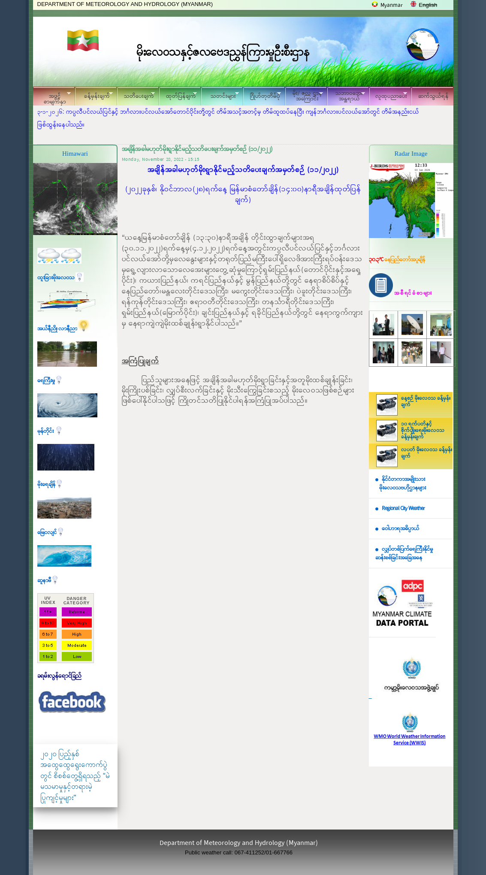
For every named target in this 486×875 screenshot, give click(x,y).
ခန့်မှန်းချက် (94, 95)
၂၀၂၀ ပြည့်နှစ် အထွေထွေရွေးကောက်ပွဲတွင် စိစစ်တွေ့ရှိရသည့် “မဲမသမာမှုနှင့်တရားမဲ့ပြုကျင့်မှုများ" (75, 776)
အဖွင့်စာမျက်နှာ (52, 97)
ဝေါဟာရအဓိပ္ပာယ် (400, 528)
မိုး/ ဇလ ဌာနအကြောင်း (304, 96)
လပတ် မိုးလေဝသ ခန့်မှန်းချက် (426, 453)
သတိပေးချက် (136, 95)
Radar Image (410, 153)
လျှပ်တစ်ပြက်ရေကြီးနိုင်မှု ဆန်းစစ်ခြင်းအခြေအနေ (404, 554)
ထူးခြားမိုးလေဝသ (60, 277)
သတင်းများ (220, 95)
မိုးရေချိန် (50, 484)
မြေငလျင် (51, 532)
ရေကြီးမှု (50, 380)
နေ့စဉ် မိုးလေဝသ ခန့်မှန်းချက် (425, 401)
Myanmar (391, 5)
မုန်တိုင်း (50, 431)
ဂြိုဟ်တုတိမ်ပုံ (262, 95)
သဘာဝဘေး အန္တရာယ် (346, 96)
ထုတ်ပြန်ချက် (178, 95)
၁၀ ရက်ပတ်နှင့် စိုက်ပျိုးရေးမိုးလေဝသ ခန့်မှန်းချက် (422, 430)
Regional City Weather (403, 508)
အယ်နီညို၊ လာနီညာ (63, 328)
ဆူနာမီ (48, 580)
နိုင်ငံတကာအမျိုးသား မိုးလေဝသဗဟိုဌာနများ (400, 484)
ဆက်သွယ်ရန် (433, 96)
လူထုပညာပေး (388, 95)
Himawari (75, 153)
